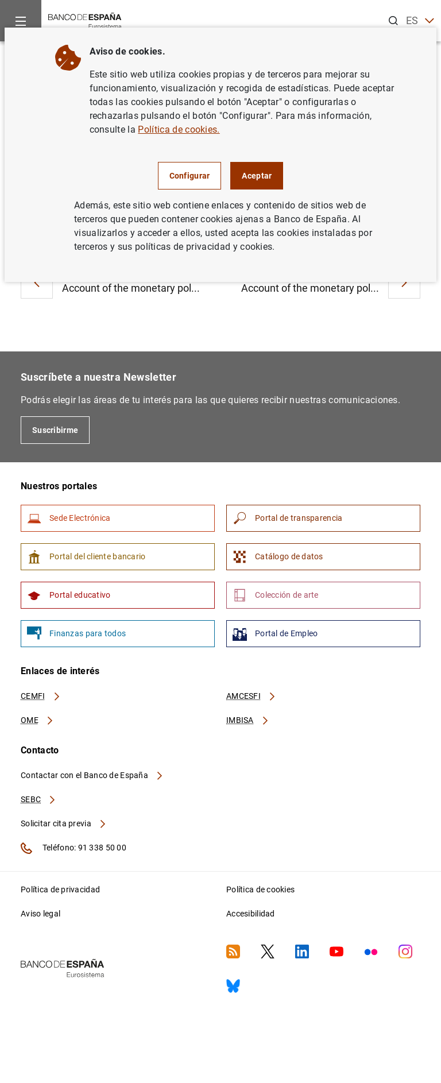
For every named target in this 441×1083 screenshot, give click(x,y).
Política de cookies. (178, 129)
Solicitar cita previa (64, 823)
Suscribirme (55, 430)
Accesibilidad (250, 913)
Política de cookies (260, 889)
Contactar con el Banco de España (92, 775)
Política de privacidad (60, 889)
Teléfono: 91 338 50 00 (73, 848)
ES (420, 21)
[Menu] (20, 20)
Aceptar (257, 175)
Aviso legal (40, 913)
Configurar (189, 175)
